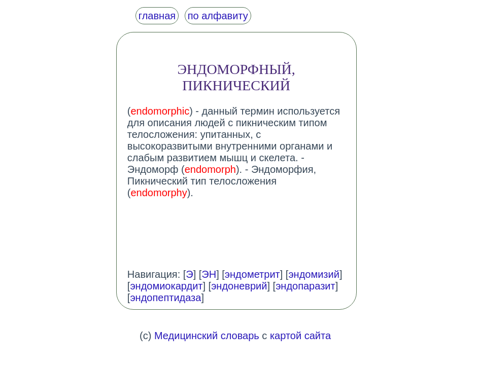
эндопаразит (305, 285)
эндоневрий (239, 285)
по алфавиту (218, 15)
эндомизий (313, 274)
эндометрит (252, 274)
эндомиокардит (166, 285)
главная (157, 15)
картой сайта (300, 335)
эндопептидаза (165, 297)
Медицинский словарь (206, 335)
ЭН (208, 274)
